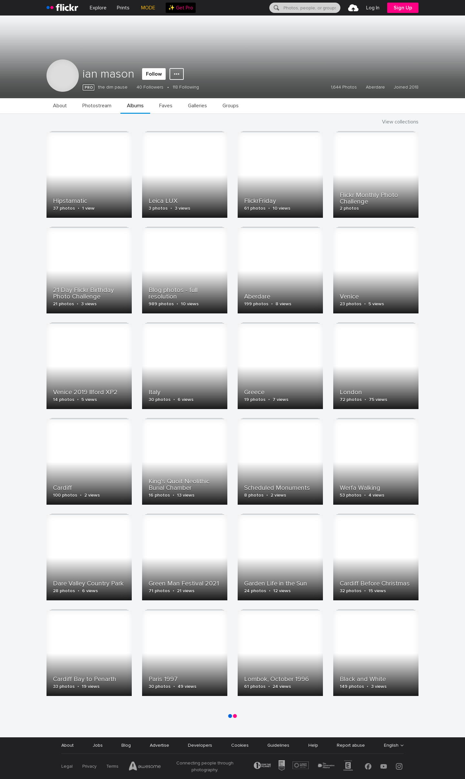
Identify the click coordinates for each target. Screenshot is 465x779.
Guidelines (278, 745)
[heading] (62, 8)
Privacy (89, 766)
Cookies (240, 745)
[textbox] (311, 8)
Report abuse (351, 745)
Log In (372, 8)
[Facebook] (368, 766)
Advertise (159, 745)
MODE (148, 8)
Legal (67, 766)
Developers (200, 745)
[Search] (276, 8)
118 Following (186, 87)
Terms (112, 766)
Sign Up (403, 8)
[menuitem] (123, 8)
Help (313, 745)
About (67, 745)
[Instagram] (399, 766)
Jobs (98, 745)
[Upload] (353, 8)
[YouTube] (384, 766)
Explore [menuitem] (98, 8)
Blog (126, 745)
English (391, 745)
